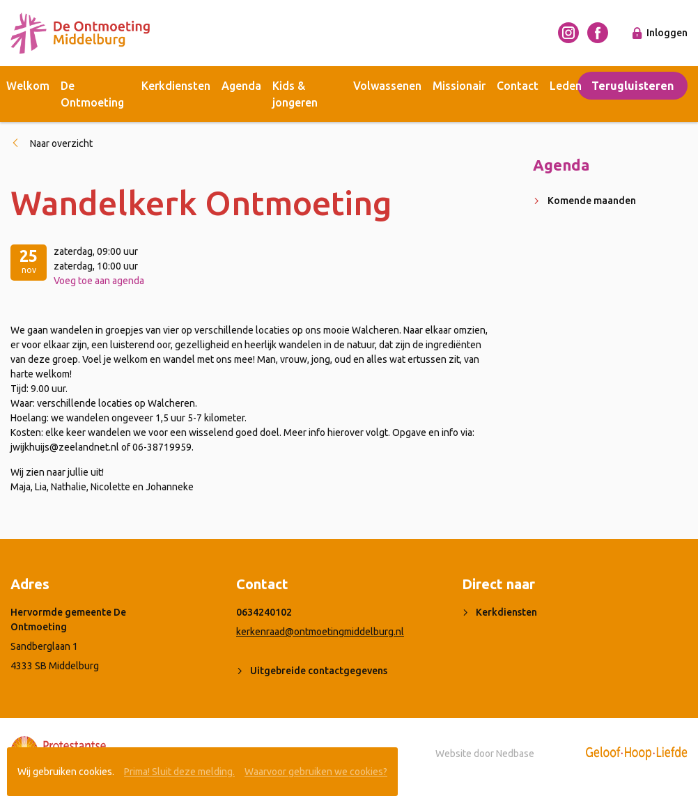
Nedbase (515, 753)
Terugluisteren (632, 85)
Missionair (459, 85)
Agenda (241, 85)
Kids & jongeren (295, 94)
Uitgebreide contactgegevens (318, 670)
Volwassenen (387, 85)
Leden (566, 85)
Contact (517, 85)
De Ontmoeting (92, 94)
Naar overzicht (61, 143)
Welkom (27, 85)
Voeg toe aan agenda (99, 280)
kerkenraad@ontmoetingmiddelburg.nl (320, 631)
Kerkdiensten (175, 85)
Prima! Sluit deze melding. (179, 771)
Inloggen (667, 32)
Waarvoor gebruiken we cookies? (316, 771)
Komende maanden (592, 200)
